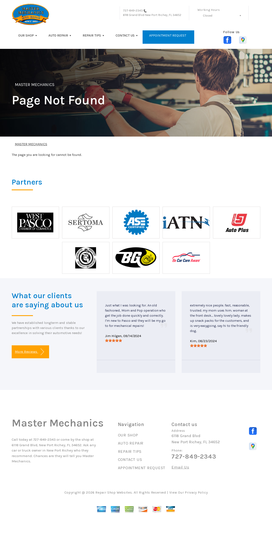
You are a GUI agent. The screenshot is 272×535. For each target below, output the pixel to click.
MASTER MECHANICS (34, 84)
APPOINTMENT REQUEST (167, 35)
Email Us (180, 467)
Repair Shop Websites (113, 492)
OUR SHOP (26, 35)
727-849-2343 (133, 10)
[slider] (113, 340)
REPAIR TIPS (92, 35)
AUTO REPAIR (58, 35)
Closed (207, 15)
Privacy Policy (196, 492)
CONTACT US (125, 35)
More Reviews (29, 351)
